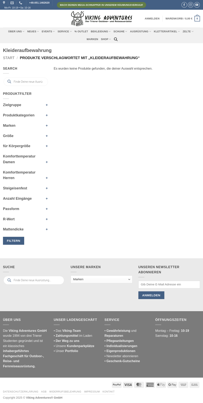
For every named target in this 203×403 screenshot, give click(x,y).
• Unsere (60, 346)
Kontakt (108, 391)
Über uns (16, 31)
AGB (44, 391)
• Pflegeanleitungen (119, 341)
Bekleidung (101, 31)
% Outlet (81, 31)
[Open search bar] (116, 39)
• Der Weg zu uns (66, 341)
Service (65, 31)
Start (9, 58)
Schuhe (120, 31)
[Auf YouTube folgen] (197, 5)
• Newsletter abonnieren (121, 356)
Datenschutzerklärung (20, 391)
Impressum (92, 391)
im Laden (73, 335)
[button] (152, 19)
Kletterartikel (167, 31)
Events (48, 31)
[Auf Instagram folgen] (190, 5)
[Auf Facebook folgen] (184, 5)
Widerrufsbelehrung (65, 391)
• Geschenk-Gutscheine (122, 361)
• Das (67, 330)
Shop (106, 39)
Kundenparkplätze (80, 346)
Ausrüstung (140, 31)
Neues (33, 31)
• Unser (66, 351)
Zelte (188, 31)
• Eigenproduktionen (119, 351)
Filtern (13, 240)
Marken (92, 39)
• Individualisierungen (120, 346)
